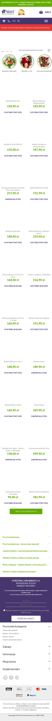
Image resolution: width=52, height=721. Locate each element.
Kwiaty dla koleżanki (10, 630)
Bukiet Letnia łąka (13, 231)
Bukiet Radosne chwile (39, 188)
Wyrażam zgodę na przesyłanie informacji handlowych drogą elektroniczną (27, 611)
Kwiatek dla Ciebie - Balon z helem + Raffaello (13, 449)
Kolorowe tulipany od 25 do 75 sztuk (13, 319)
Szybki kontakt (27, 669)
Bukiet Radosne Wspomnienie (39, 102)
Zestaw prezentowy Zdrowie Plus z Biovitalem (13, 189)
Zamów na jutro (13, 199)
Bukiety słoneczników (11, 633)
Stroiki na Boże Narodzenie (12, 640)
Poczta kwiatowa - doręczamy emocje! (26, 544)
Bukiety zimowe (8, 637)
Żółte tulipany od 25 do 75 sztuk (12, 275)
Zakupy (27, 646)
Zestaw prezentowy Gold (39, 448)
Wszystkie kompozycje (26, 511)
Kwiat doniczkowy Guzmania (12, 493)
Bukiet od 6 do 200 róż (13, 144)
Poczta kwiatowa (26, 537)
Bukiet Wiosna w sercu (13, 361)
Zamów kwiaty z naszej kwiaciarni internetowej (26, 551)
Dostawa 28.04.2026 (13, 286)
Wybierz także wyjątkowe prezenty (26, 571)
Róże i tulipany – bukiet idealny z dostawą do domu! (26, 564)
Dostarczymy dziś (13, 112)
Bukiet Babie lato (13, 101)
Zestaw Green (39, 361)
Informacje (27, 654)
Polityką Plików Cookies (26, 706)
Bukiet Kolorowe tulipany (39, 318)
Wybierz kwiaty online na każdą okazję (26, 558)
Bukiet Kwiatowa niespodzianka (39, 145)
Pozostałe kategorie (27, 626)
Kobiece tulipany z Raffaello (39, 274)
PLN (13, 21)
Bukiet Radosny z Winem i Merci (39, 232)
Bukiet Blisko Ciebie (13, 405)
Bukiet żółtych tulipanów (39, 492)
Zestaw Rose (39, 405)
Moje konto (27, 661)
